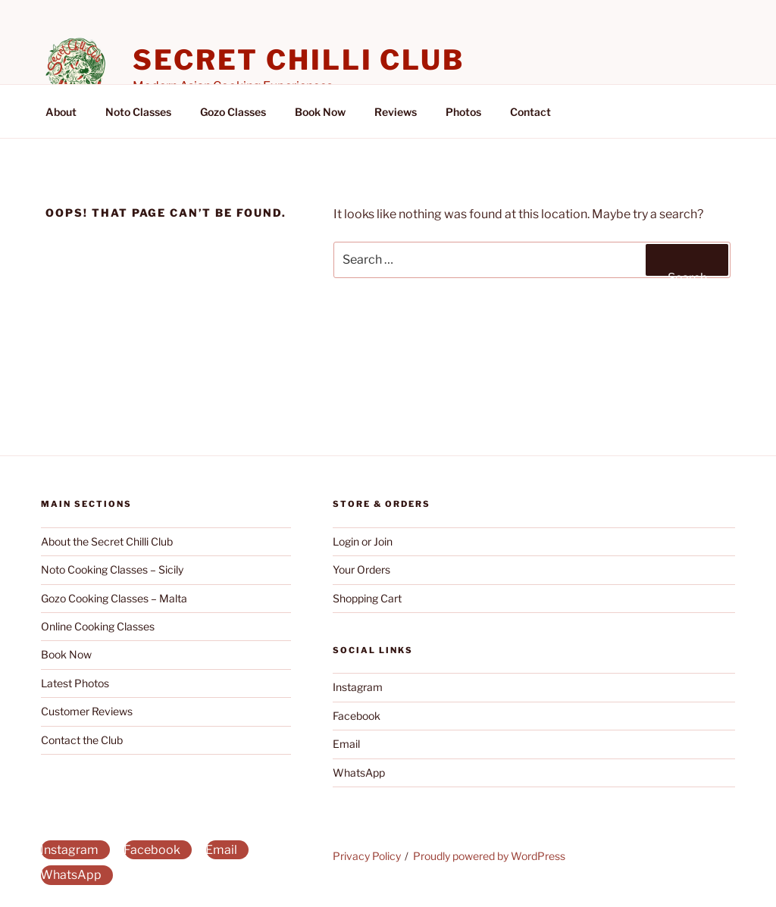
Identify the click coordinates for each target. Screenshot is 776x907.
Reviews (395, 111)
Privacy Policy (367, 855)
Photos (463, 111)
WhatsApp (359, 772)
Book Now (320, 111)
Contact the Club (82, 739)
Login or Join (363, 541)
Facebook (356, 715)
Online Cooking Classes (98, 626)
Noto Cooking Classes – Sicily (112, 569)
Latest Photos (75, 683)
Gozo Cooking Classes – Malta (114, 598)
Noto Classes (138, 111)
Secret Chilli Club (299, 60)
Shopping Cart (367, 598)
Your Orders (361, 569)
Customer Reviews (87, 711)
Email (346, 743)
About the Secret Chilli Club (107, 541)
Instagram (358, 686)
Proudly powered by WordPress (489, 855)
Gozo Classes (233, 111)
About (61, 111)
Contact (530, 111)
